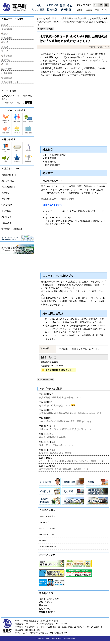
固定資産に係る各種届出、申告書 (55, 453)
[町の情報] (52, 18)
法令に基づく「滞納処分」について (56, 445)
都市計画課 (6, 55)
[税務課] (97, 18)
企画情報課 (6, 29)
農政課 (4, 46)
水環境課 (5, 60)
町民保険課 (6, 38)
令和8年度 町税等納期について (55, 405)
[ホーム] (41, 18)
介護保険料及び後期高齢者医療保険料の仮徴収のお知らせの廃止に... (72, 413)
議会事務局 (6, 69)
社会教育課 (6, 73)
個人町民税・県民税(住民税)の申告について (60, 397)
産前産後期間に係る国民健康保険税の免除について (64, 469)
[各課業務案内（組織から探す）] (75, 18)
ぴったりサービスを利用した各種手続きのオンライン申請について (71, 461)
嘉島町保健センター (11, 82)
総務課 (4, 24)
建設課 (4, 51)
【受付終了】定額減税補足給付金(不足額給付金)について (67, 429)
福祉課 (4, 42)
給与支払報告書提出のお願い (53, 437)
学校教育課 (6, 77)
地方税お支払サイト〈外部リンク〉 (58, 199)
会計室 (4, 64)
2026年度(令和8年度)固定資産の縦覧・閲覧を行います (66, 421)
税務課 (4, 33)
